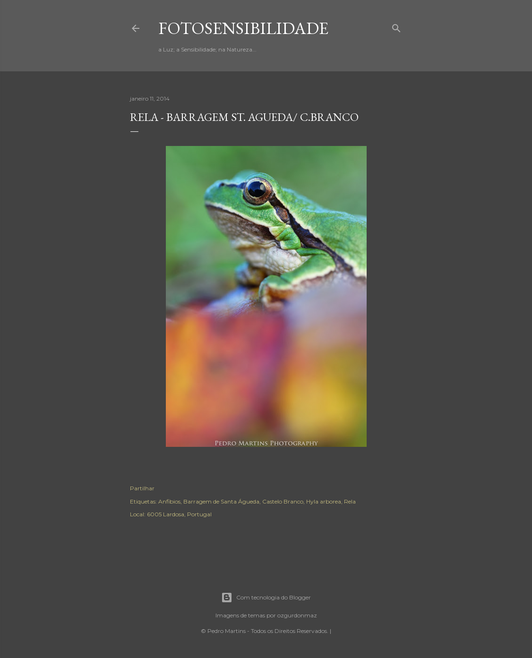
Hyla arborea (323, 501)
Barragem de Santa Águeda (221, 501)
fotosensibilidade (243, 28)
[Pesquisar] (396, 26)
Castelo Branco (282, 501)
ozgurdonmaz (297, 615)
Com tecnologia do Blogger (266, 597)
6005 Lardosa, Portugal (179, 514)
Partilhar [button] (142, 488)
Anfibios (169, 501)
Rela (350, 501)
